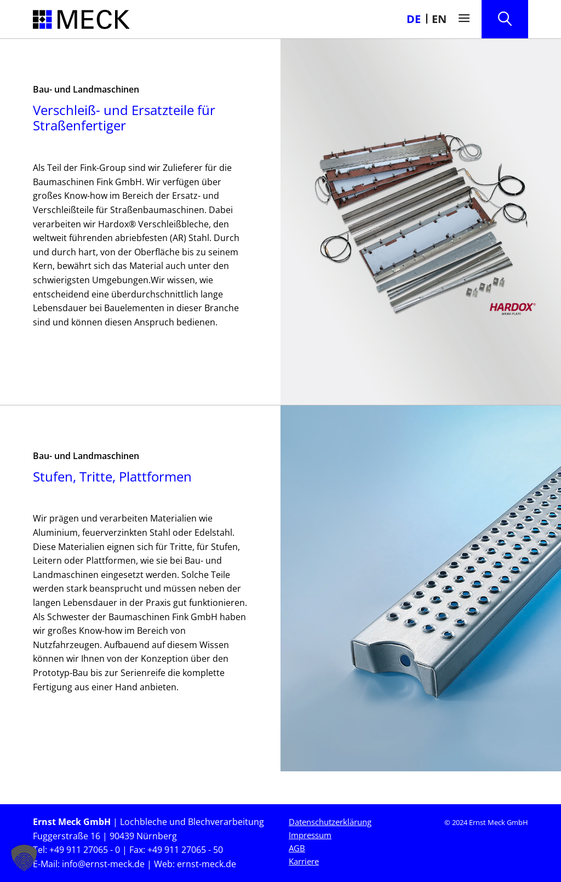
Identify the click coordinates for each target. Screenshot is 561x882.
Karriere (304, 861)
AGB (297, 848)
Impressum (310, 834)
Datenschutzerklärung (330, 821)
